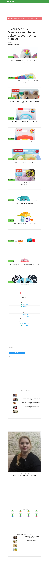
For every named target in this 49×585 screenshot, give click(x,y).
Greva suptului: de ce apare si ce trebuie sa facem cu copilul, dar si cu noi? (24, 475)
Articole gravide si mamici (13, 18)
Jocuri (33, 18)
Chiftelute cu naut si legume (31, 540)
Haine (16, 21)
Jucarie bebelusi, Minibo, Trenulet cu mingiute (24, 244)
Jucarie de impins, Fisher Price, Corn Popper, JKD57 (24, 121)
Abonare (17, 352)
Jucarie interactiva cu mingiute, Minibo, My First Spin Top (24, 264)
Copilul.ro (10, 1)
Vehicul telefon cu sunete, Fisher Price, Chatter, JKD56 (24, 142)
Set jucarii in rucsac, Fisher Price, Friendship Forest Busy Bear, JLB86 (24, 102)
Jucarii (11, 21)
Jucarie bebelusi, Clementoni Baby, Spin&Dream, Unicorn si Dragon (24, 61)
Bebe (38, 18)
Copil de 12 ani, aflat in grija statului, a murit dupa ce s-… (31, 410)
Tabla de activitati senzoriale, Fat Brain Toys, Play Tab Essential (24, 81)
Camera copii (27, 18)
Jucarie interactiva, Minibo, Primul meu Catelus (24, 284)
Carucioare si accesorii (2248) (25, 321)
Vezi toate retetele (35, 555)
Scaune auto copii (21, 18)
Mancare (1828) (25, 325)
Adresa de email (11, 347)
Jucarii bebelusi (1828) (25, 323)
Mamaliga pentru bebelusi (31, 544)
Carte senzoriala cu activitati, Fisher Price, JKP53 (24, 162)
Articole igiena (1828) (25, 316)
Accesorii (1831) (25, 314)
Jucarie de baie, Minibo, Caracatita (24, 203)
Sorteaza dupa (10, 42)
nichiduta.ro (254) (25, 302)
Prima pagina (10, 23)
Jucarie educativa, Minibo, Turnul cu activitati (24, 223)
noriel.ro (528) (25, 304)
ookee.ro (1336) (25, 306)
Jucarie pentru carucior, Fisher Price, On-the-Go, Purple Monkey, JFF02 (24, 183)
